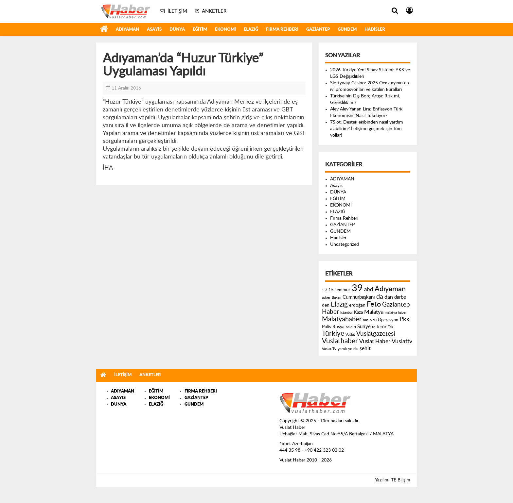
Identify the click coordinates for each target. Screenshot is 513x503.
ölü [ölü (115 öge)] (355, 349)
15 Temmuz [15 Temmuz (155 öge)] (339, 290)
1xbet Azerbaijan (296, 444)
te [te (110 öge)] (373, 327)
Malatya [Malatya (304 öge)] (373, 312)
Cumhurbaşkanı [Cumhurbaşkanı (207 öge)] (359, 297)
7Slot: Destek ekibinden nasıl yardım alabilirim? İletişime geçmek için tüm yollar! (366, 129)
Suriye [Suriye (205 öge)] (364, 326)
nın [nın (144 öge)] (365, 320)
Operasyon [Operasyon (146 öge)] (388, 320)
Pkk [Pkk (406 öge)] (404, 319)
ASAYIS (118, 398)
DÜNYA (177, 29)
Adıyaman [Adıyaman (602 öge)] (390, 289)
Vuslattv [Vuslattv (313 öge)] (402, 341)
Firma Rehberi (282, 29)
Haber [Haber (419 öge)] (330, 312)
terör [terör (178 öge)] (381, 327)
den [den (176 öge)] (325, 305)
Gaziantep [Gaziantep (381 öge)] (396, 305)
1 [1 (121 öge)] (323, 290)
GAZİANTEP (318, 29)
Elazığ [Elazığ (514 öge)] (339, 304)
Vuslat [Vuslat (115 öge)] (350, 334)
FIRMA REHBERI (201, 391)
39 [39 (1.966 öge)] (357, 288)
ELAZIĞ (251, 29)
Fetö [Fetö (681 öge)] (374, 304)
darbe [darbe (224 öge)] (400, 297)
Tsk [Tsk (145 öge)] (390, 327)
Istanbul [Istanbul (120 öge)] (346, 312)
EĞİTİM (200, 29)
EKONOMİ (225, 29)
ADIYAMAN (127, 29)
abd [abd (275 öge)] (368, 289)
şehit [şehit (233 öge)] (365, 348)
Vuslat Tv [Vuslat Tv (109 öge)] (329, 349)
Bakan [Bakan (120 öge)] (336, 297)
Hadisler (374, 29)
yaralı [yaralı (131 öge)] (342, 349)
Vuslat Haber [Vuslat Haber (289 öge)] (374, 341)
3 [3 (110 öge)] (326, 290)
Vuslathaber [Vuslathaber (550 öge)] (340, 341)
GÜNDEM (347, 29)
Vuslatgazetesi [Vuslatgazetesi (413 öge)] (375, 333)
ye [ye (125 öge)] (350, 349)
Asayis (154, 29)
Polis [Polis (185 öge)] (326, 327)
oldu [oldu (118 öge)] (373, 320)
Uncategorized (344, 244)
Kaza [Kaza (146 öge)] (358, 312)
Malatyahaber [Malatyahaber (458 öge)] (342, 319)
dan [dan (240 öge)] (388, 297)
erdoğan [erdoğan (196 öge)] (357, 305)
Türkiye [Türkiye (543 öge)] (333, 333)
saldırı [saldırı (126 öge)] (351, 327)
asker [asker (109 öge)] (326, 297)
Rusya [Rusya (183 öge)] (338, 327)
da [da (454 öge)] (379, 296)
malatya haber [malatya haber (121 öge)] (396, 312)
